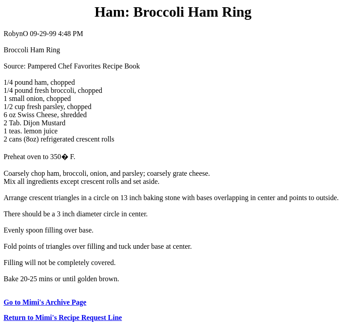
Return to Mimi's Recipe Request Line (63, 317)
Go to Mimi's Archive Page (45, 302)
